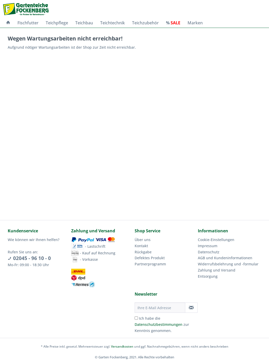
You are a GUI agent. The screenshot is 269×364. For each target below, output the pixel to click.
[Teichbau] (84, 23)
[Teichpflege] (57, 23)
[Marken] (195, 23)
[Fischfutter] (28, 23)
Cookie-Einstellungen (216, 239)
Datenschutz (208, 251)
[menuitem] (8, 23)
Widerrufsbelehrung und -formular (228, 264)
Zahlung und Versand (216, 270)
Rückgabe (143, 251)
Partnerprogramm (150, 264)
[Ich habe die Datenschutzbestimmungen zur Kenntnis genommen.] (136, 318)
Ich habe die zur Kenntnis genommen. (162, 324)
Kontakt (141, 245)
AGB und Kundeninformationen (225, 257)
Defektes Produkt (150, 257)
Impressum (207, 245)
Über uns (143, 239)
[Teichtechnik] (112, 23)
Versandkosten (122, 346)
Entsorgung (208, 276)
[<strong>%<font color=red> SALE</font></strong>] (173, 23)
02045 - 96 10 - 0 (32, 258)
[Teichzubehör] (145, 23)
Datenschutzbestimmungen (158, 324)
